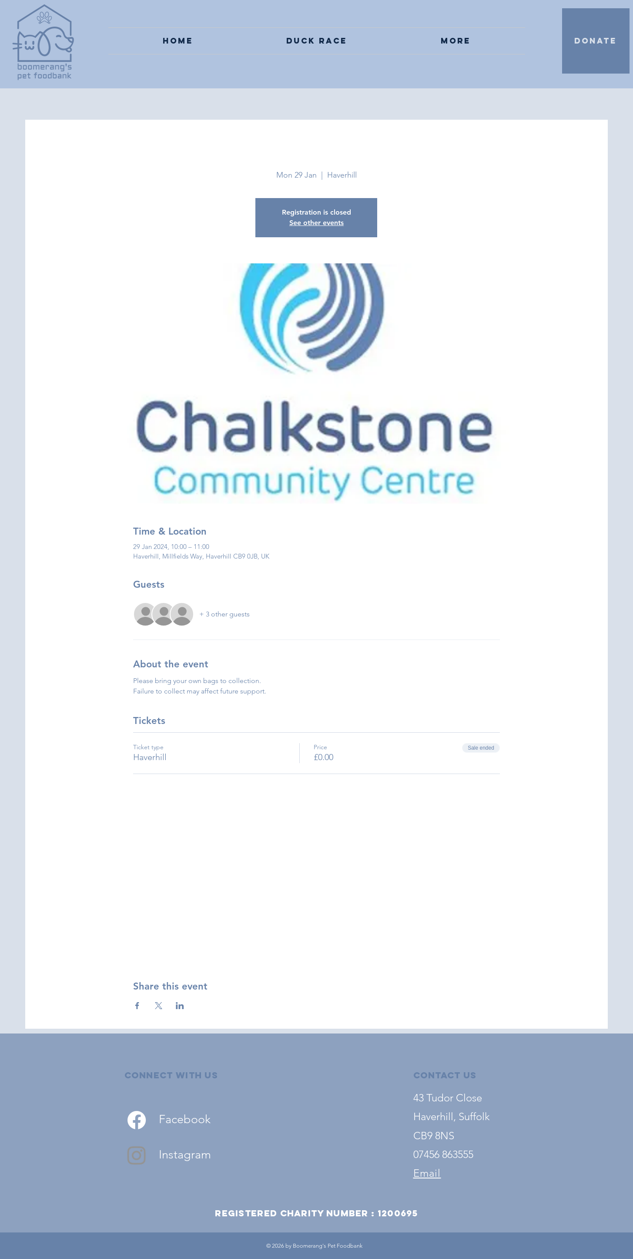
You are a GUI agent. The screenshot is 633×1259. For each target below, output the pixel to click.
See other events (316, 223)
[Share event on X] (158, 1005)
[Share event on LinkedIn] (180, 1005)
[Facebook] (136, 1120)
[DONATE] (596, 41)
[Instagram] (136, 1155)
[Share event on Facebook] (137, 1005)
